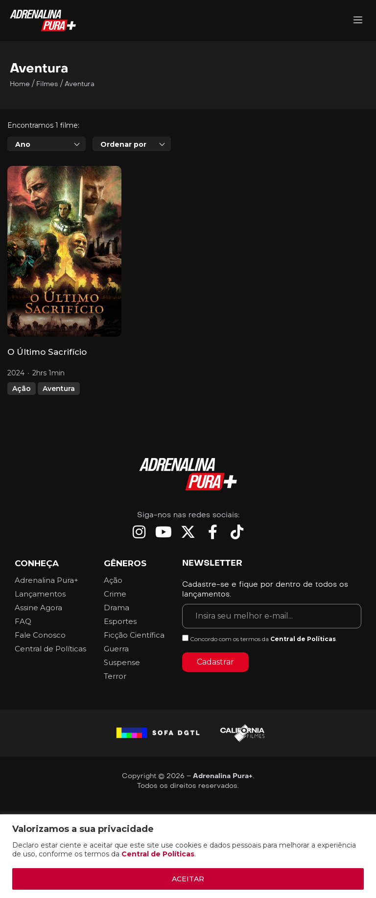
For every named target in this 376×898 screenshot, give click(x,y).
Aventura (59, 388)
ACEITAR (188, 879)
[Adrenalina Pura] (358, 20)
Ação (21, 388)
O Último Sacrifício (47, 352)
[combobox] (46, 144)
